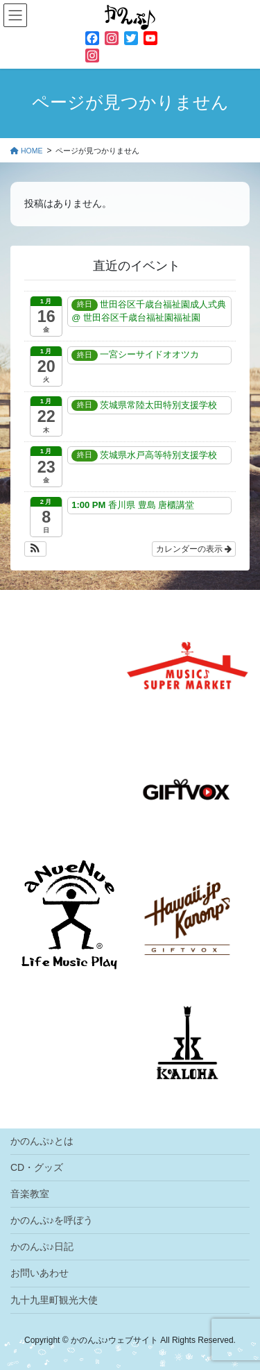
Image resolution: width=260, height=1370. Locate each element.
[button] (35, 549)
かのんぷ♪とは (41, 1141)
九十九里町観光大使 (54, 1299)
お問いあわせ (39, 1272)
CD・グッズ (36, 1167)
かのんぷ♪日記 (41, 1246)
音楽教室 (29, 1193)
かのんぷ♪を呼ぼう (51, 1220)
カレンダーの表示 (194, 549)
